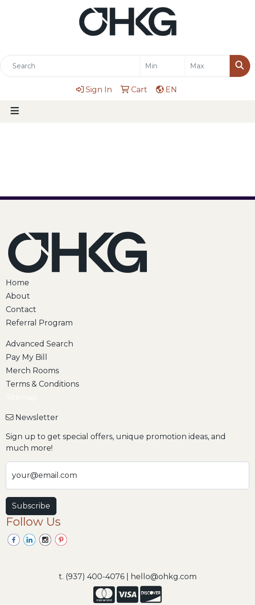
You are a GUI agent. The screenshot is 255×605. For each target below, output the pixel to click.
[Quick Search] (70, 66)
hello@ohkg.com (164, 576)
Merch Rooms (32, 370)
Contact (21, 309)
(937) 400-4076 (95, 576)
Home (17, 282)
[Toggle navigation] (15, 111)
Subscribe (31, 505)
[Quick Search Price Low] (162, 66)
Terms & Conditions (42, 384)
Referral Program (39, 322)
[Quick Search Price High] (207, 66)
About (18, 296)
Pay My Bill (26, 357)
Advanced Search (39, 343)
